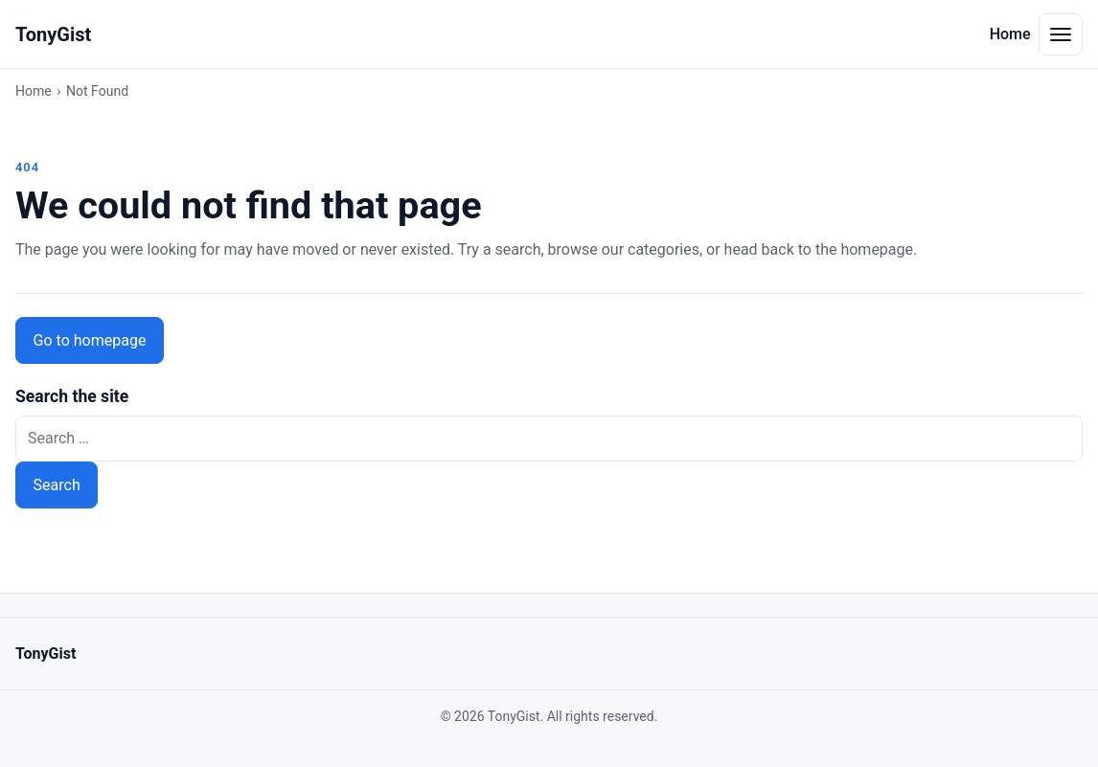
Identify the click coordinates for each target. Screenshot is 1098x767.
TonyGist (53, 34)
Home (1010, 34)
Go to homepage (90, 340)
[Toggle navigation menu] (1061, 34)
